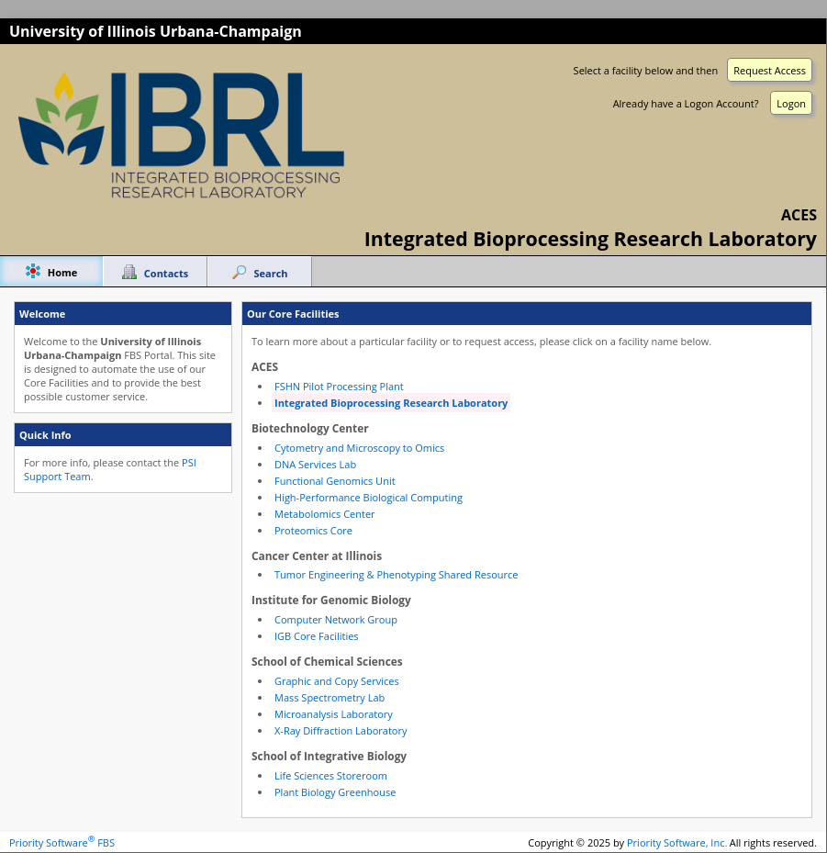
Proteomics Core (313, 530)
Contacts (166, 273)
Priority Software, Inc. (677, 842)
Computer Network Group (335, 619)
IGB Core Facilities (316, 636)
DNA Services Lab (315, 464)
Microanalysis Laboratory (333, 714)
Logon (791, 103)
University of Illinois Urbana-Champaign (155, 31)
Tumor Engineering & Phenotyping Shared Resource (396, 574)
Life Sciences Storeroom (330, 775)
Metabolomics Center (324, 514)
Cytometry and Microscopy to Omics (359, 448)
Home (63, 272)
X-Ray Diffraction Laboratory (340, 730)
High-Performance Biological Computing (368, 497)
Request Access (769, 70)
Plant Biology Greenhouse (335, 792)
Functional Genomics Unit (335, 481)
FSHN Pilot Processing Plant (339, 386)
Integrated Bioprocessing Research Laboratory (391, 403)
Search (270, 273)
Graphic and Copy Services (336, 681)
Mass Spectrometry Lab (329, 697)
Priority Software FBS (62, 842)
